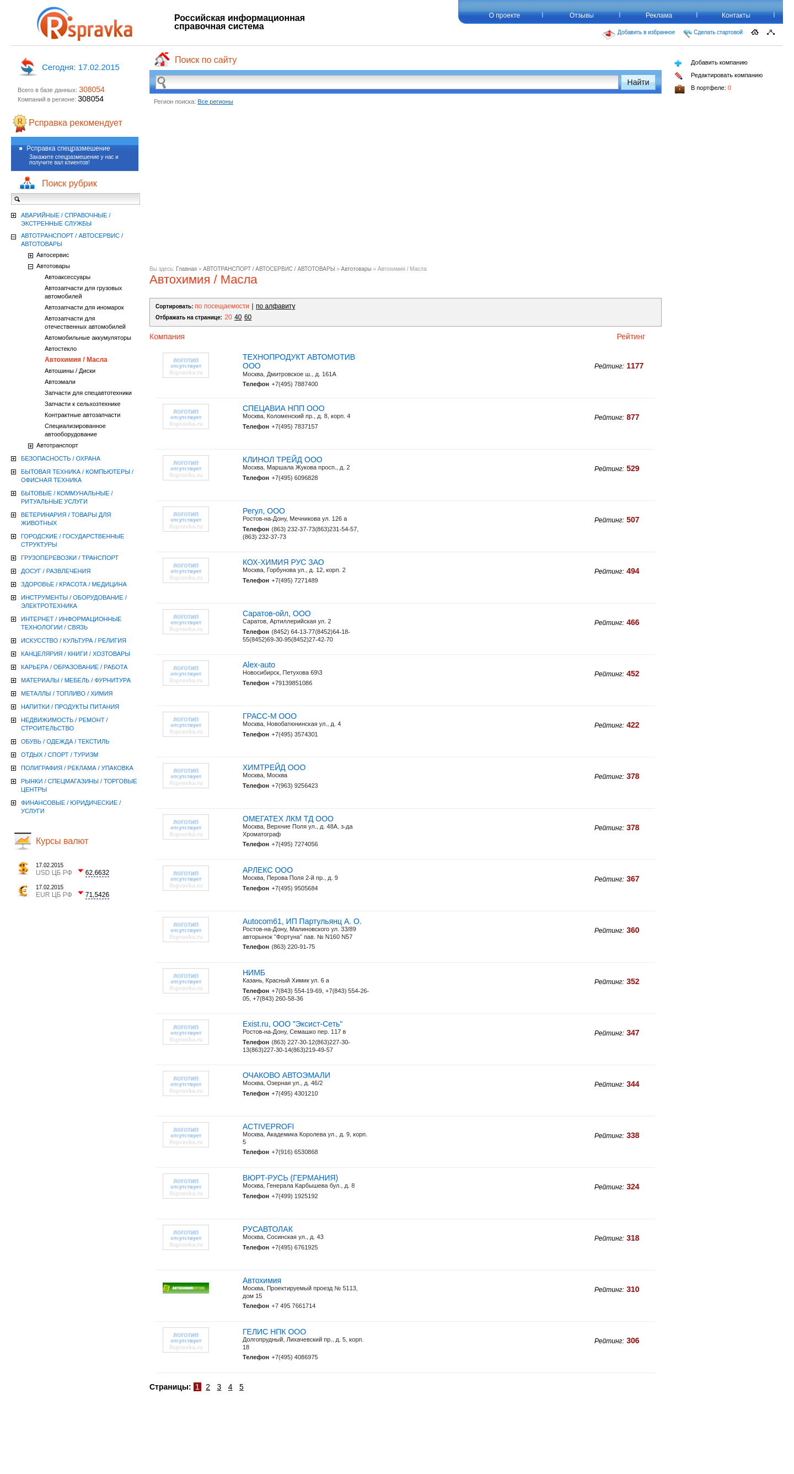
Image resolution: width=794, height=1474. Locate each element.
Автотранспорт (57, 445)
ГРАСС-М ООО (270, 716)
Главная (186, 269)
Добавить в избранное (638, 34)
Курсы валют (62, 841)
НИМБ (254, 972)
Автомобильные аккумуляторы (88, 337)
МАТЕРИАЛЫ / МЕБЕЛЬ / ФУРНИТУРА (76, 680)
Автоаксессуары (67, 277)
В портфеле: (702, 89)
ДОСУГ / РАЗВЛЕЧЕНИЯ (55, 571)
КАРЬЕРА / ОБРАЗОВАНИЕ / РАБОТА (74, 667)
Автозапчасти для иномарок (84, 307)
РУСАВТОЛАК (268, 1229)
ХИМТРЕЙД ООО (274, 767)
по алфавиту (275, 306)
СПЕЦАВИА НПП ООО (284, 408)
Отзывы (582, 15)
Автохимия (262, 1280)
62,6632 (97, 873)
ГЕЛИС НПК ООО (274, 1331)
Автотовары (356, 269)
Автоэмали (60, 381)
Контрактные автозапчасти (82, 415)
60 (247, 317)
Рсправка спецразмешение (68, 148)
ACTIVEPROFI (268, 1126)
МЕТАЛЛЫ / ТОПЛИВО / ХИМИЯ (67, 693)
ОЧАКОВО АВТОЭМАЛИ (286, 1075)
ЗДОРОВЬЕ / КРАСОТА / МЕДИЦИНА (74, 584)
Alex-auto (259, 664)
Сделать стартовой (713, 33)
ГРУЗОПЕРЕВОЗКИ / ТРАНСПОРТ (70, 557)
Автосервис (52, 255)
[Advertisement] (405, 188)
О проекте (505, 15)
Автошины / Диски (70, 370)
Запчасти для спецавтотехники (88, 392)
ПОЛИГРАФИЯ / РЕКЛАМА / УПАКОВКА (77, 768)
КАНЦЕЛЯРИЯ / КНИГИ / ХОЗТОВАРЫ (75, 653)
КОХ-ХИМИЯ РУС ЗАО (283, 562)
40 (238, 317)
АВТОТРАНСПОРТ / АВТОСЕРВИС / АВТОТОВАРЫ (269, 269)
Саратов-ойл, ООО (277, 613)
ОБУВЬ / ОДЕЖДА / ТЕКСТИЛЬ (65, 741)
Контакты (736, 15)
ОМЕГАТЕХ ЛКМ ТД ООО (288, 818)
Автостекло (61, 348)
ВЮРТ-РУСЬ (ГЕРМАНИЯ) (290, 1177)
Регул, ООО (264, 510)
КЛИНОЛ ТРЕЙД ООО (283, 459)
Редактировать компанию (718, 76)
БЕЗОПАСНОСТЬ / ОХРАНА (60, 458)
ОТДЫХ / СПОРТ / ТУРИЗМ (60, 754)
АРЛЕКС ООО (268, 870)
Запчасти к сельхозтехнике (83, 403)
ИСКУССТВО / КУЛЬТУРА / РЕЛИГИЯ (73, 640)
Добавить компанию (711, 63)
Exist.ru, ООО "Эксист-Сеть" (292, 1023)
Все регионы (215, 101)
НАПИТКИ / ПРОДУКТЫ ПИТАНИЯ (70, 706)
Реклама (659, 15)
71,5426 (97, 895)
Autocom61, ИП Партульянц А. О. (302, 921)
